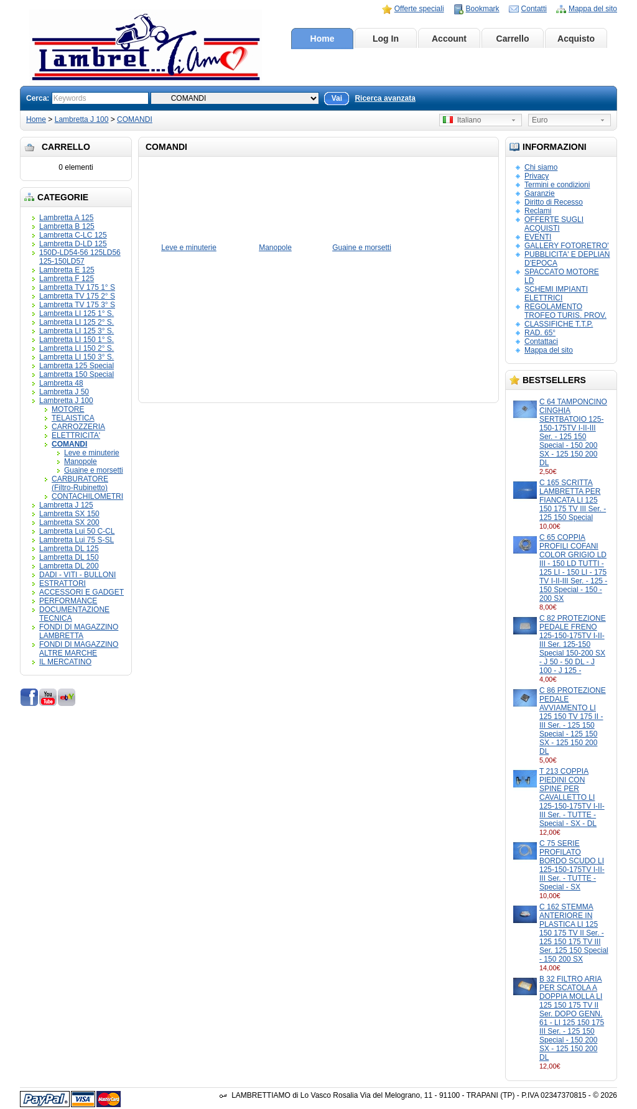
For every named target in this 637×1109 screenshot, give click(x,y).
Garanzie (539, 193)
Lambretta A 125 (66, 217)
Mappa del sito (593, 8)
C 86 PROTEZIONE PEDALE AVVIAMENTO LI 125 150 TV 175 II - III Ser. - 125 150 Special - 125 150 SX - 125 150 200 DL (572, 721)
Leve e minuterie (91, 452)
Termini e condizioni (557, 184)
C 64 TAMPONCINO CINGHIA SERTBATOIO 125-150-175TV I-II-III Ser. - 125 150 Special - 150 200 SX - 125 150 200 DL (573, 432)
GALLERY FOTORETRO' (566, 245)
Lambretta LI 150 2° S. (76, 348)
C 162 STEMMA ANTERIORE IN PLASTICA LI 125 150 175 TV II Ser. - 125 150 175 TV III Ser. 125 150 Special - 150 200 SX (573, 933)
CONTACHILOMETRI (87, 496)
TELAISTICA (73, 418)
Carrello (512, 39)
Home (322, 39)
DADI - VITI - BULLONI (77, 574)
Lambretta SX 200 (69, 522)
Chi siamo (540, 167)
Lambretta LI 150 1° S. (76, 339)
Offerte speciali (419, 8)
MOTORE (68, 409)
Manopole (80, 461)
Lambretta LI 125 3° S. (76, 331)
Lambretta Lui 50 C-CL (76, 531)
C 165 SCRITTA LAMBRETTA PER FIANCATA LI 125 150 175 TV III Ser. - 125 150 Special (572, 500)
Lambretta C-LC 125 (73, 235)
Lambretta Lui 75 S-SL (76, 540)
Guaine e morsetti (93, 470)
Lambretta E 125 (67, 270)
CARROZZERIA (78, 426)
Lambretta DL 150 (69, 557)
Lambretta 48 (61, 383)
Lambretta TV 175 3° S (77, 304)
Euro (539, 120)
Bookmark (483, 8)
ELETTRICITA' (76, 435)
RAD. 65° (540, 332)
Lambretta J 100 (82, 119)
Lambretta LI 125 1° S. (76, 313)
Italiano (462, 120)
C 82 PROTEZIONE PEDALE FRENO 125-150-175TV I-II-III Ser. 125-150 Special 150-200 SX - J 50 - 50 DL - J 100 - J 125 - (572, 644)
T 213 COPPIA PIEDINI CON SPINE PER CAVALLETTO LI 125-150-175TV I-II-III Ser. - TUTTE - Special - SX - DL (572, 797)
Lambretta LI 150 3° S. (76, 357)
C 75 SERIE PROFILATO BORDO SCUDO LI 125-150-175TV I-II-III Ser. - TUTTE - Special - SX (572, 865)
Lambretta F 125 (66, 278)
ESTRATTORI (62, 583)
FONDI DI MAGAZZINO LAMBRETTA (78, 631)
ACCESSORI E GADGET (81, 592)
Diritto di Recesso (553, 202)
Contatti (534, 8)
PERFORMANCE (68, 600)
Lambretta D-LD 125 (73, 243)
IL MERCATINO (65, 661)
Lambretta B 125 (67, 226)
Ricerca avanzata (385, 98)
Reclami (537, 210)
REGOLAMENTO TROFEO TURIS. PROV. (565, 311)
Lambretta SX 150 (69, 513)
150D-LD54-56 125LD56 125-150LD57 (80, 257)
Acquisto (576, 39)
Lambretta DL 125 (69, 548)
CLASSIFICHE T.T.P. (558, 324)
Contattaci (541, 341)
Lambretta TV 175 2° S (77, 296)
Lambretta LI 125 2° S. (76, 322)
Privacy (536, 176)
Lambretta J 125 (66, 505)
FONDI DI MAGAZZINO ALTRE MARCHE (78, 648)
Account (449, 39)
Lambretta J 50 (64, 391)
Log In (386, 39)
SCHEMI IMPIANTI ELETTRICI (556, 293)
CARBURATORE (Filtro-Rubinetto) (80, 483)
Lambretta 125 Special (76, 365)
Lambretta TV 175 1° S (77, 287)
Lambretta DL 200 (69, 566)
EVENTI (537, 237)
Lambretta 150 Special (76, 374)
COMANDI (134, 119)
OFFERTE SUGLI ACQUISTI (554, 224)
